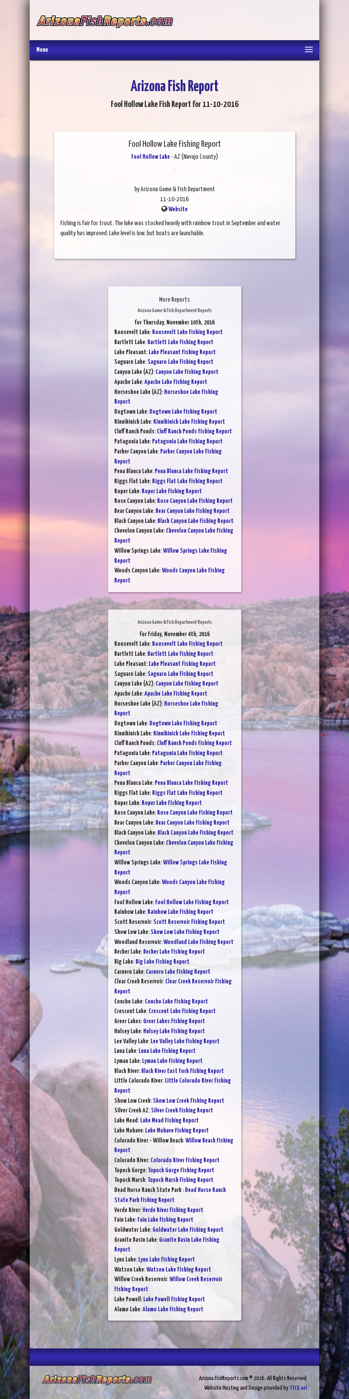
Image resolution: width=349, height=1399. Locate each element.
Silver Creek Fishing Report (182, 1110)
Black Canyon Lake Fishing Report (196, 521)
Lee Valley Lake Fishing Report (185, 1041)
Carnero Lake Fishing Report (178, 972)
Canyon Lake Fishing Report (187, 372)
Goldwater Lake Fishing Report (188, 1230)
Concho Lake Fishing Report (176, 1001)
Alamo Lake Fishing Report (172, 1309)
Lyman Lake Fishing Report (172, 1061)
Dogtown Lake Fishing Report (183, 412)
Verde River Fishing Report (172, 1210)
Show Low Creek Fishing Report (188, 1101)
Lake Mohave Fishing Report (177, 1130)
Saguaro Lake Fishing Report (180, 362)
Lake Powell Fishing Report (174, 1299)
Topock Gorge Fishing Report (181, 1170)
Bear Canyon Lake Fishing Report (193, 511)
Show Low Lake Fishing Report (185, 932)
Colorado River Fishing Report (185, 1160)
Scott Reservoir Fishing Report (189, 922)
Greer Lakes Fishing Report (174, 1021)
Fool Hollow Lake (150, 157)
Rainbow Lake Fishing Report (180, 912)
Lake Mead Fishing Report (169, 1120)
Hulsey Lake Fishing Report (174, 1031)
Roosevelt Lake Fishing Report (187, 332)
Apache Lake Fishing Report (175, 382)
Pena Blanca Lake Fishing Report (191, 471)
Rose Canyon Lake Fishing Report (195, 501)
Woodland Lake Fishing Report (198, 942)
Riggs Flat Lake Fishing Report (187, 481)
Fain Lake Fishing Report (165, 1220)
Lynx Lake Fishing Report (166, 1259)
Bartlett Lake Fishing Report (180, 342)
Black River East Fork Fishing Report (182, 1071)
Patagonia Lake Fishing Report (187, 441)
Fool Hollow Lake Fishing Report (192, 902)
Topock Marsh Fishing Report (180, 1180)
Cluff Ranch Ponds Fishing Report (194, 431)
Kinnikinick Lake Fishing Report (189, 422)
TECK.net (299, 1388)
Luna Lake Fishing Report (167, 1051)
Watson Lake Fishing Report (178, 1270)
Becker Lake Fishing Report (174, 952)
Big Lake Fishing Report (163, 962)
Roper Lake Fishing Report (172, 491)
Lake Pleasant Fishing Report (182, 352)
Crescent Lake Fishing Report (182, 1011)
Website (178, 209)
